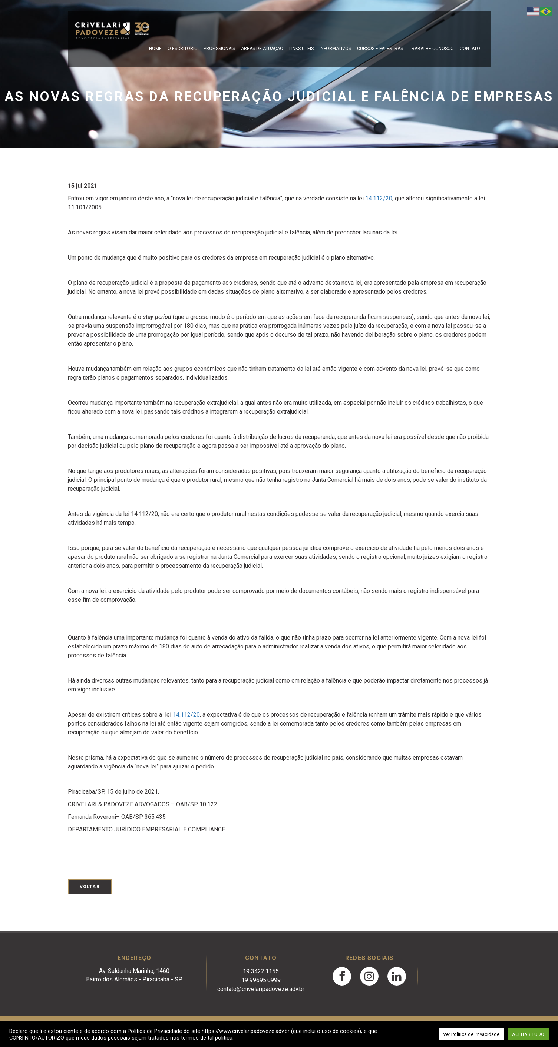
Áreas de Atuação (262, 48)
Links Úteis (301, 48)
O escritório (183, 48)
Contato (470, 48)
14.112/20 (378, 198)
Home (155, 48)
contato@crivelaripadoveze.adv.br (260, 989)
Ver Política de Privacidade (471, 1034)
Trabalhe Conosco (431, 48)
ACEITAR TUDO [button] (528, 1034)
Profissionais (219, 48)
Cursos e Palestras (380, 48)
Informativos (335, 48)
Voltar (90, 886)
